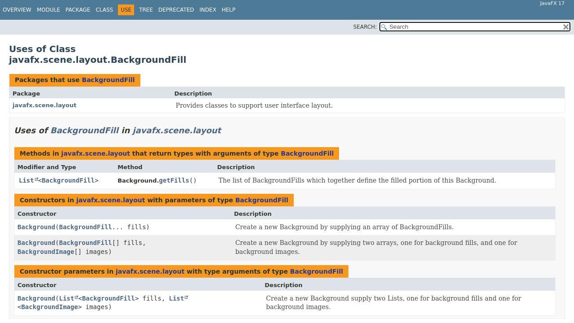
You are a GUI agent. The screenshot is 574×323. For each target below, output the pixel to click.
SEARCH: (365, 27)
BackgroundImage (45, 251)
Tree (146, 10)
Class (104, 10)
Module (48, 10)
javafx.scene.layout (44, 105)
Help (228, 10)
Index (208, 10)
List (26, 180)
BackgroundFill (108, 79)
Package (77, 10)
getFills (174, 180)
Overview (17, 10)
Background (36, 227)
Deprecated (176, 10)
